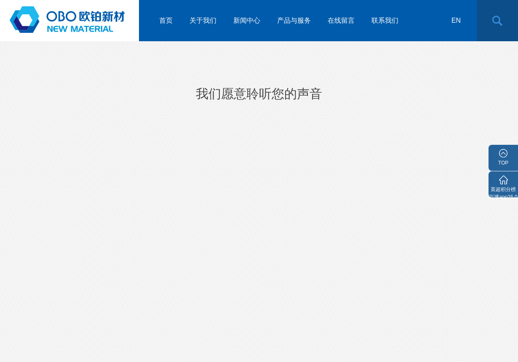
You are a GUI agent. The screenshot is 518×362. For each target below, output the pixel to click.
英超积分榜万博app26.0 (503, 191)
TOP (503, 163)
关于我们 (203, 20)
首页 (166, 20)
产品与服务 (294, 20)
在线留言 (341, 20)
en (456, 20)
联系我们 (384, 20)
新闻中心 (246, 20)
